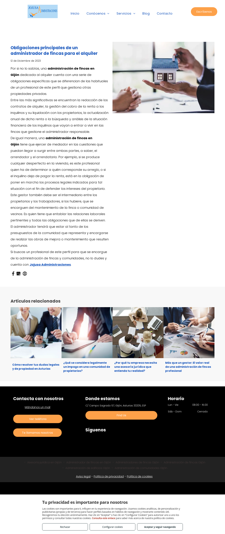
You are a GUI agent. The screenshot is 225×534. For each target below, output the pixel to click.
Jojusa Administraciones (50, 264)
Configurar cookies (112, 527)
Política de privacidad (109, 476)
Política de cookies (140, 476)
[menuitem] (75, 13)
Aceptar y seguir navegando (160, 527)
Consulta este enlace (103, 518)
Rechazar (65, 527)
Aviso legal (83, 476)
